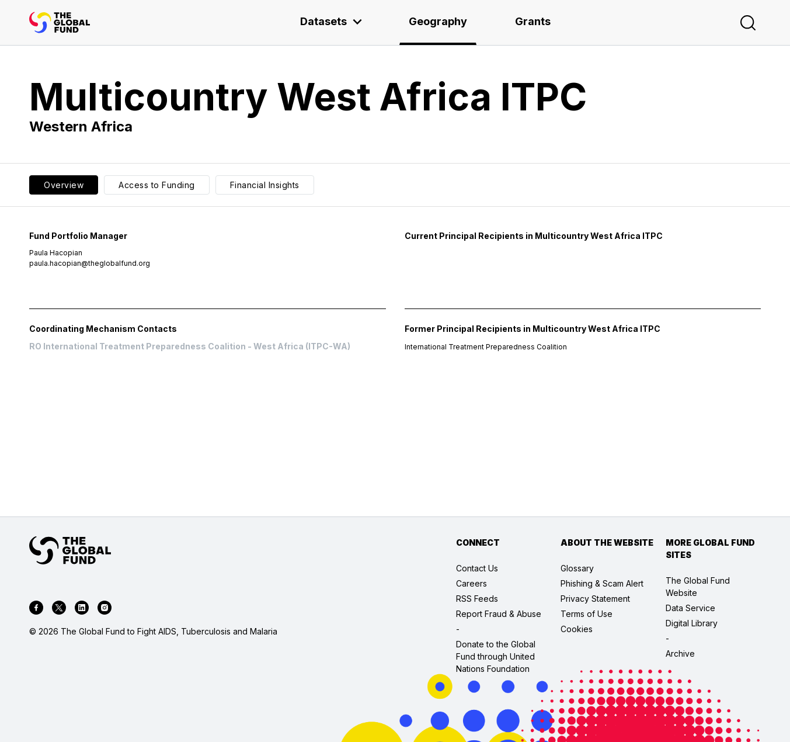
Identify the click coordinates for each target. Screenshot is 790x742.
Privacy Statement (595, 599)
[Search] (748, 23)
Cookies (577, 629)
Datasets (331, 21)
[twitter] (59, 609)
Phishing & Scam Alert (602, 583)
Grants (533, 21)
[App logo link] (59, 22)
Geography (438, 21)
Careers (471, 583)
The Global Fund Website (698, 586)
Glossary (577, 568)
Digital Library (692, 623)
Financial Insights (265, 185)
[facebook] (36, 609)
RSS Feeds (477, 599)
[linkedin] (82, 609)
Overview (63, 185)
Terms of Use (586, 614)
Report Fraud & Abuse (498, 614)
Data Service (690, 608)
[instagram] (105, 609)
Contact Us (477, 568)
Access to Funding (157, 185)
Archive (680, 653)
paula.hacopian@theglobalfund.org (89, 263)
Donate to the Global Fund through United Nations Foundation (495, 656)
